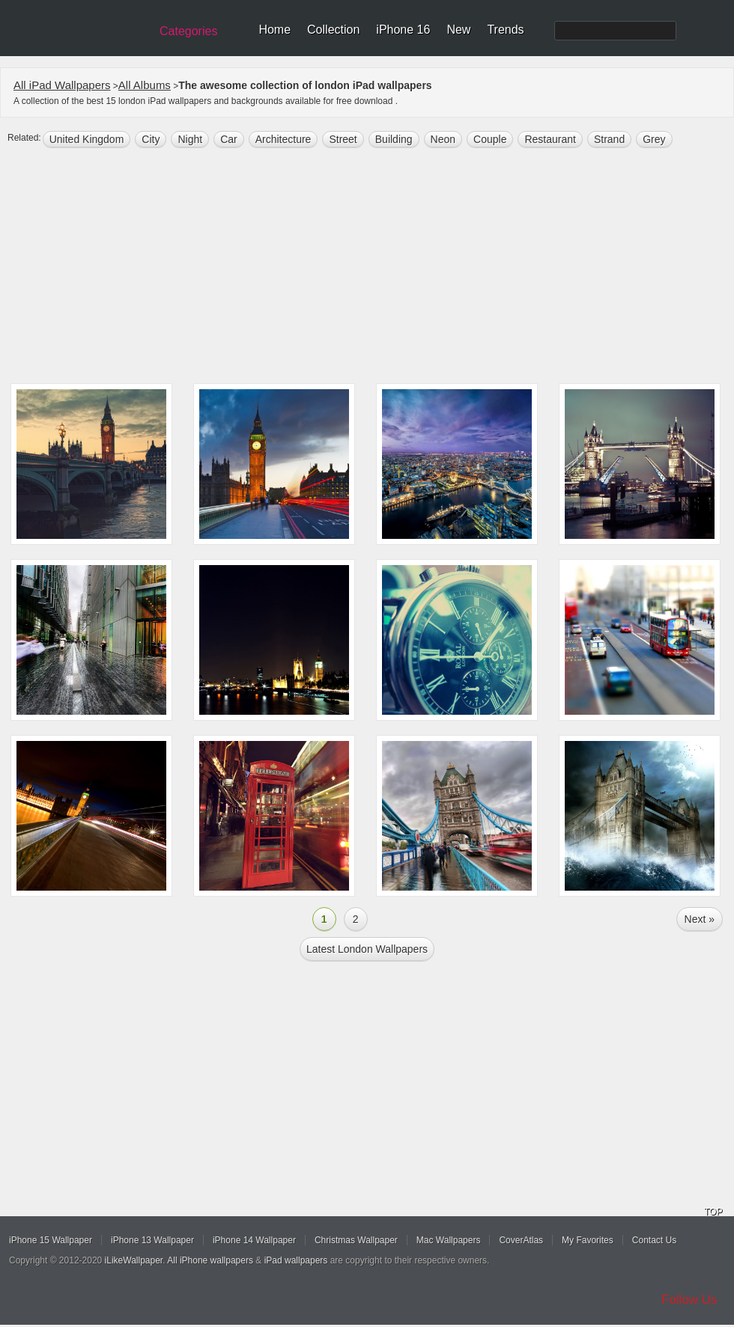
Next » (700, 919)
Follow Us (689, 1300)
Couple (489, 139)
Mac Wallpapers (448, 1240)
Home (274, 29)
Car (228, 139)
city (151, 139)
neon (443, 139)
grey (654, 139)
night (190, 139)
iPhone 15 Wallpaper (50, 1240)
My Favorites (587, 1240)
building (394, 139)
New (458, 29)
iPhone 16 (403, 29)
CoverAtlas (521, 1240)
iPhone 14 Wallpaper (254, 1240)
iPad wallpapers (296, 1260)
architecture (283, 139)
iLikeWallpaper (134, 1260)
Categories (188, 31)
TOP (713, 1211)
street (343, 139)
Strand (609, 139)
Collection (333, 29)
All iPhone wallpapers (210, 1260)
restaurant (549, 139)
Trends (505, 29)
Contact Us (654, 1240)
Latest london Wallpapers (367, 949)
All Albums (144, 85)
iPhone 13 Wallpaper (152, 1240)
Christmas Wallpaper (356, 1240)
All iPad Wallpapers (62, 85)
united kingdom (86, 139)
